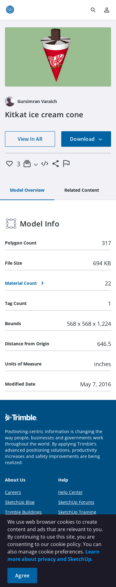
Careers (13, 492)
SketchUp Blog (20, 502)
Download (86, 139)
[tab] (27, 190)
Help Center (70, 492)
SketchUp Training (77, 512)
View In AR (30, 139)
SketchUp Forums (76, 502)
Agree (22, 575)
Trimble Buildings (23, 512)
